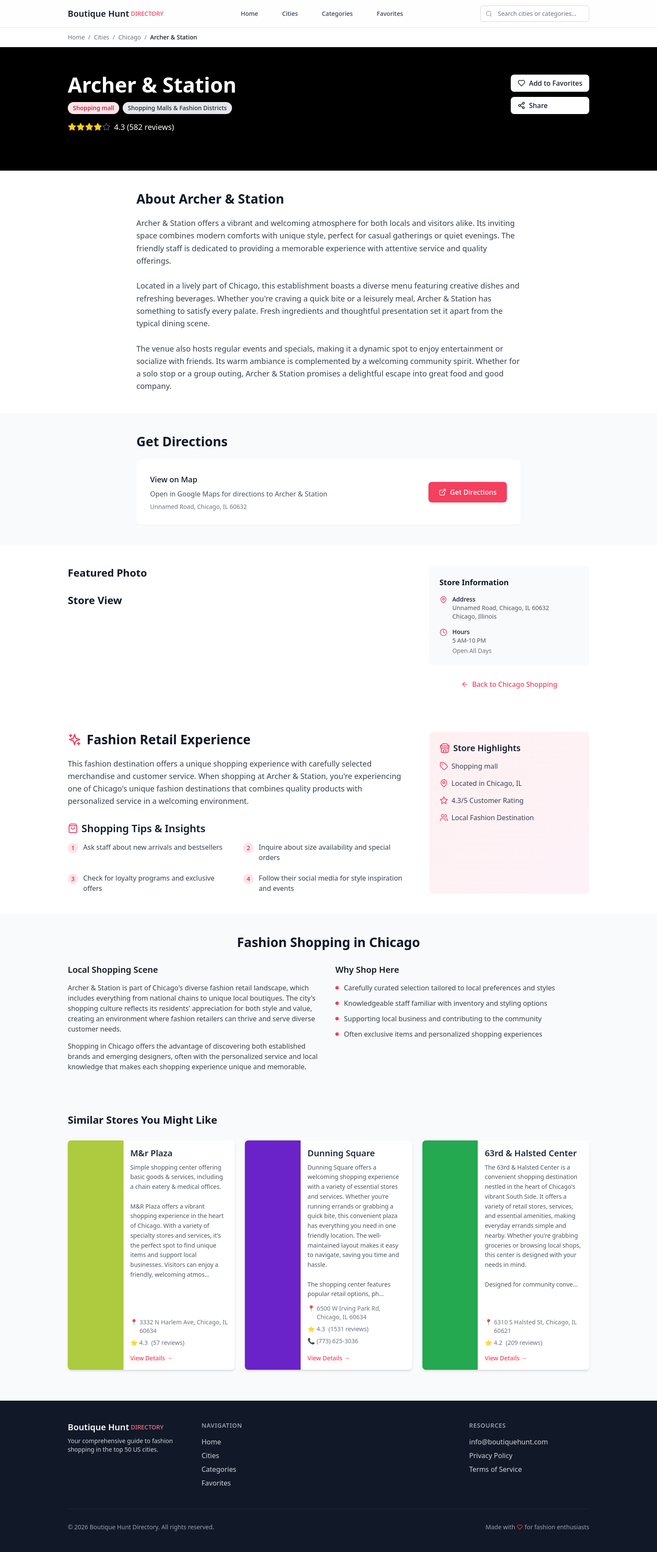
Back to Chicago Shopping (509, 684)
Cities (290, 13)
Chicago (129, 37)
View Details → (151, 1358)
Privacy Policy (490, 1455)
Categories (337, 13)
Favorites (390, 13)
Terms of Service (495, 1469)
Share (533, 105)
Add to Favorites (550, 83)
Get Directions (468, 492)
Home (249, 13)
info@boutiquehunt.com (508, 1442)
